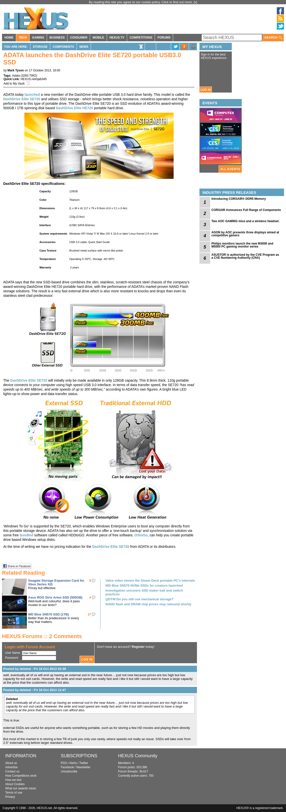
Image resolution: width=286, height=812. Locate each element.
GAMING (38, 37)
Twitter (83, 763)
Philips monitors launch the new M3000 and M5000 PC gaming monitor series (242, 245)
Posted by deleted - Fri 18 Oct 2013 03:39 (34, 669)
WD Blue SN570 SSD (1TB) (48, 614)
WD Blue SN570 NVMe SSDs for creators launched (144, 585)
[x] (195, 2)
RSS (64, 763)
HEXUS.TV (116, 37)
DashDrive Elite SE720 (21, 99)
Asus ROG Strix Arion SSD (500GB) (55, 597)
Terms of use (13, 792)
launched (32, 95)
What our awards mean (20, 788)
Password (11, 658)
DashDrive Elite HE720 (74, 108)
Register (138, 647)
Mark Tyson (15, 70)
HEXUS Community (137, 755)
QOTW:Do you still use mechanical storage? (139, 599)
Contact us (12, 771)
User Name (12, 653)
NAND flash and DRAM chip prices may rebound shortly (148, 604)
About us (11, 763)
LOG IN (205, 90)
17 (89, 614)
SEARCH (273, 38)
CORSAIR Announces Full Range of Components (246, 209)
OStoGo (141, 535)
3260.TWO (29, 75)
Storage (40, 47)
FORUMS (163, 37)
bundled (26, 535)
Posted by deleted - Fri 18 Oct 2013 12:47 (34, 690)
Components (63, 47)
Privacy (10, 797)
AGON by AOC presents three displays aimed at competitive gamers (245, 234)
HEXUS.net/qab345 (34, 79)
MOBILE (98, 37)
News (83, 47)
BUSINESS (57, 37)
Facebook (67, 767)
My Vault (18, 83)
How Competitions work (21, 775)
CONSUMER (78, 37)
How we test (13, 780)
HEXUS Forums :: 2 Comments (42, 636)
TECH (23, 37)
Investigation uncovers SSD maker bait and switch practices (144, 592)
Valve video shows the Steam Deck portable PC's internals (150, 580)
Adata (16, 75)
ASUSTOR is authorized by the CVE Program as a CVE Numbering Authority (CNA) (245, 256)
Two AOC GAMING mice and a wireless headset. (245, 221)
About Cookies (15, 784)
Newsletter (83, 767)
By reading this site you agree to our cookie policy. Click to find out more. (141, 2)
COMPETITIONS (141, 37)
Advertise (11, 767)
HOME (8, 37)
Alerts (73, 763)
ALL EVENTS (230, 169)
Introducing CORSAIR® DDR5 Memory (238, 198)
